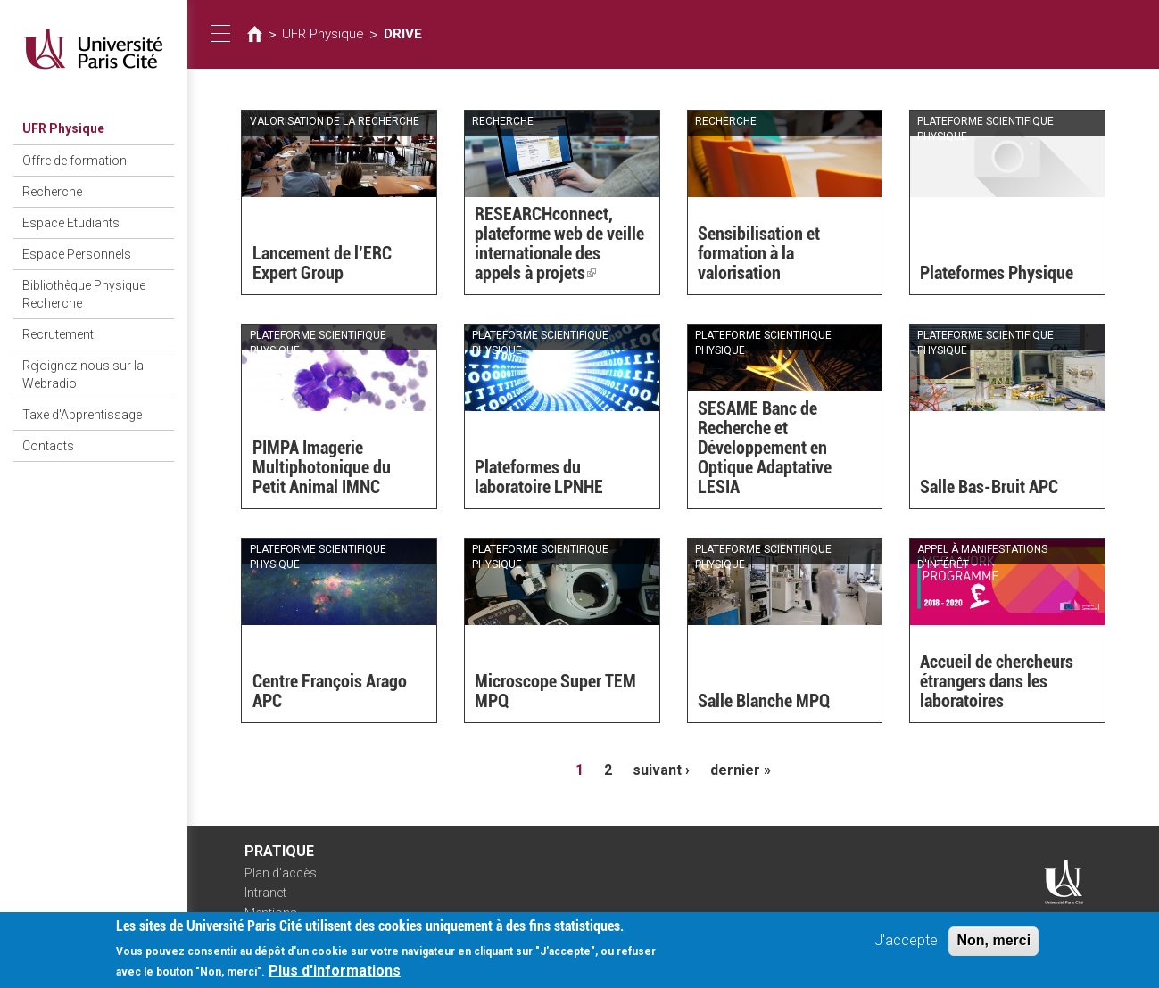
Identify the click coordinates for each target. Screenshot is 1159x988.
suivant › (661, 770)
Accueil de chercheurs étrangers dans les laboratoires (996, 681)
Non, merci (993, 942)
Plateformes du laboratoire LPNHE (539, 477)
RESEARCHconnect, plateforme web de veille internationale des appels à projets (559, 243)
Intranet (265, 892)
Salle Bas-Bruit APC (989, 487)
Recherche (52, 192)
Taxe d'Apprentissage (82, 415)
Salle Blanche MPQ (764, 701)
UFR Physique (63, 128)
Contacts (48, 446)
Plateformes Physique (996, 273)
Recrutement (58, 334)
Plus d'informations (335, 972)
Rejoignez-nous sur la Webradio (83, 374)
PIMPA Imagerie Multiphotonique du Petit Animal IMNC (321, 467)
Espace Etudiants (71, 223)
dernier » (740, 770)
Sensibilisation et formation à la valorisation (759, 253)
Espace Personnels (76, 254)
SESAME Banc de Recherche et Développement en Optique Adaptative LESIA (765, 448)
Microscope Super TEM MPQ (555, 691)
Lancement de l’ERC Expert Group (322, 263)
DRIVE (403, 34)
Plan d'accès (280, 873)
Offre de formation (74, 160)
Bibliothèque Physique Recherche (83, 294)
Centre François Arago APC (329, 691)
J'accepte (906, 942)
